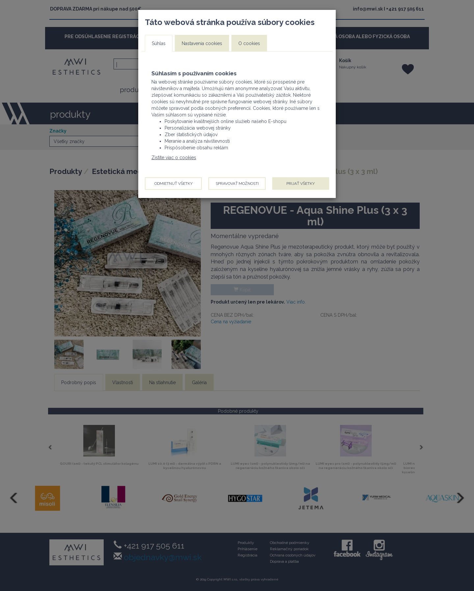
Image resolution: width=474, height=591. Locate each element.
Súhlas (159, 43)
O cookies (249, 43)
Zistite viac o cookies (173, 157)
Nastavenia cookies (202, 43)
